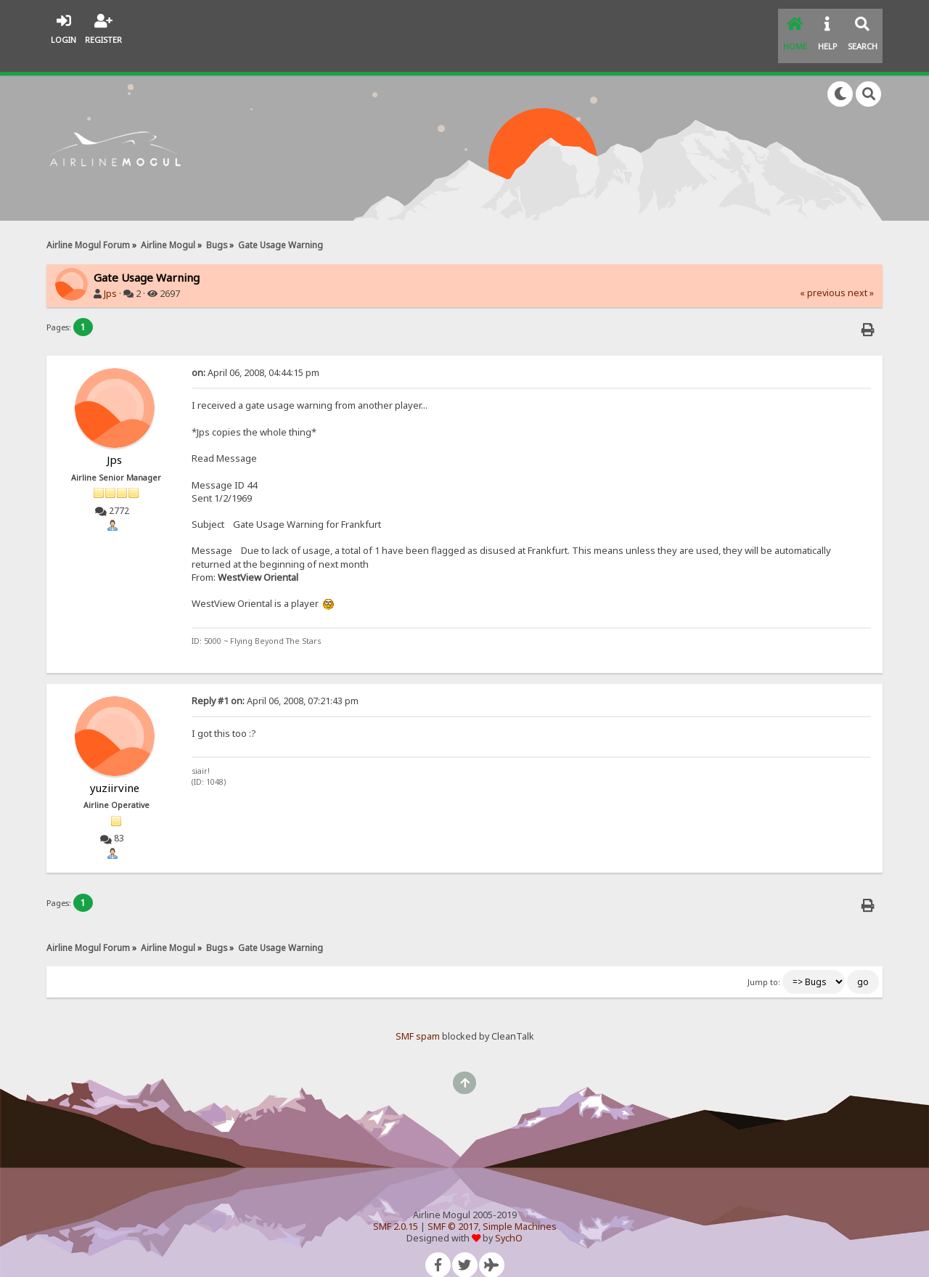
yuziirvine (114, 769)
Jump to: (764, 964)
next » (861, 275)
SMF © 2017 (452, 1208)
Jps (110, 275)
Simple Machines (520, 1208)
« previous (823, 275)
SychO (509, 1220)
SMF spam (418, 1018)
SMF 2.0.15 (395, 1208)
